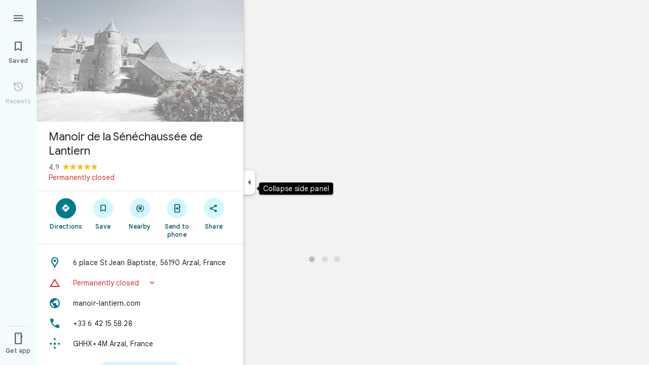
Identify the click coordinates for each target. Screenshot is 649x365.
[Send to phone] (176, 217)
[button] (140, 283)
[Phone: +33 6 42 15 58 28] (140, 323)
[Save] (103, 213)
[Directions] (66, 213)
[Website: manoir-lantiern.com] (140, 303)
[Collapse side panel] (249, 182)
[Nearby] (140, 213)
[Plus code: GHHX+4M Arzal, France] (140, 344)
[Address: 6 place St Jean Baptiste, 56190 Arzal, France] (140, 262)
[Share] (213, 213)
